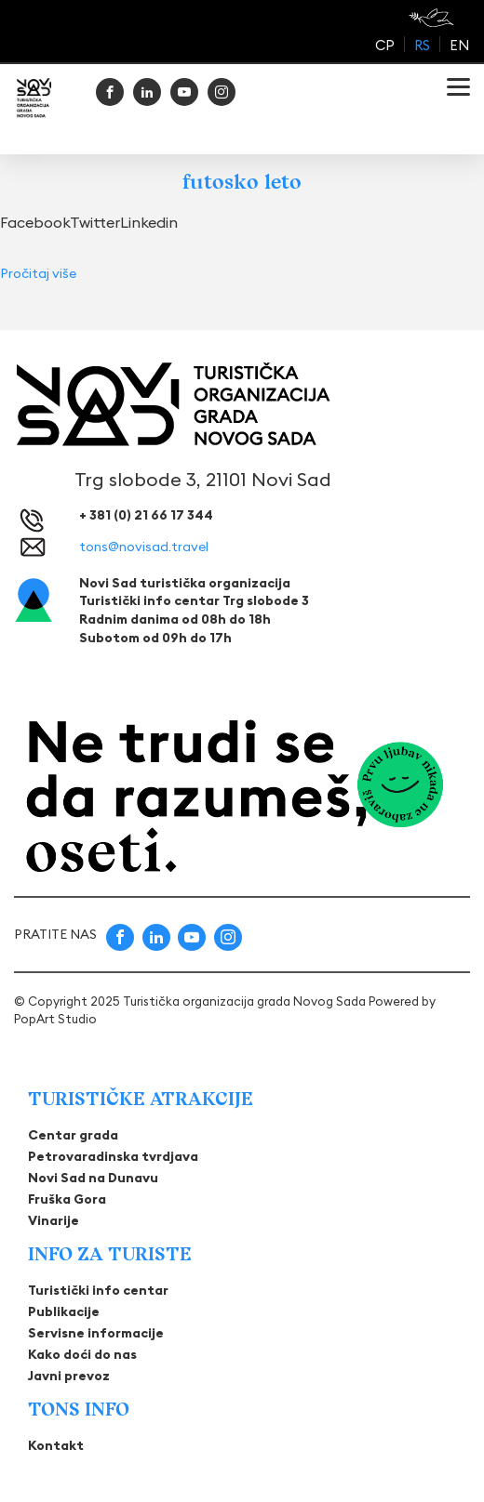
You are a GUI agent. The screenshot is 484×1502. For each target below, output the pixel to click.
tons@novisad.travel (143, 546)
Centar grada (73, 1134)
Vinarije (53, 1220)
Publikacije (64, 1311)
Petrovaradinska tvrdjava (113, 1156)
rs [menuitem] (422, 45)
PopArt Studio (55, 1018)
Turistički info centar (98, 1290)
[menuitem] (385, 44)
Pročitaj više (38, 273)
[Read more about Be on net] (433, 17)
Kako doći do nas (82, 1354)
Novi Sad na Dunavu (93, 1177)
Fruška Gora (67, 1199)
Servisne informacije (96, 1332)
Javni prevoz (69, 1375)
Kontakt (56, 1445)
